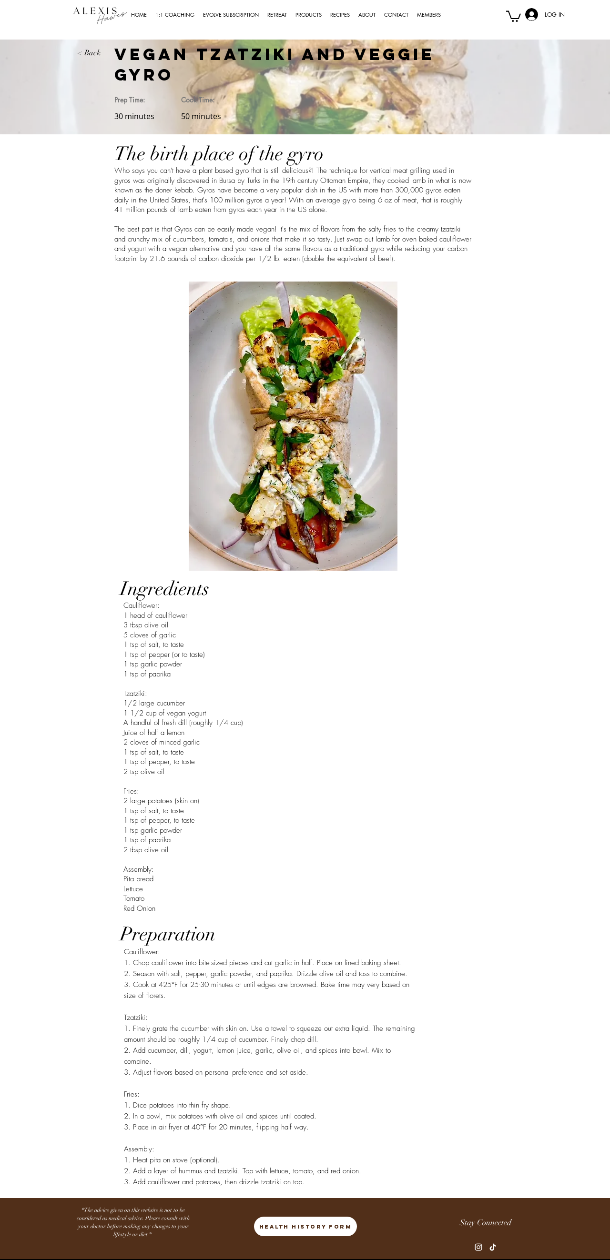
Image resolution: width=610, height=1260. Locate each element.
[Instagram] (478, 1247)
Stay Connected (485, 1223)
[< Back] (96, 53)
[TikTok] (493, 1247)
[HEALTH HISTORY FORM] (305, 1226)
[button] (513, 16)
